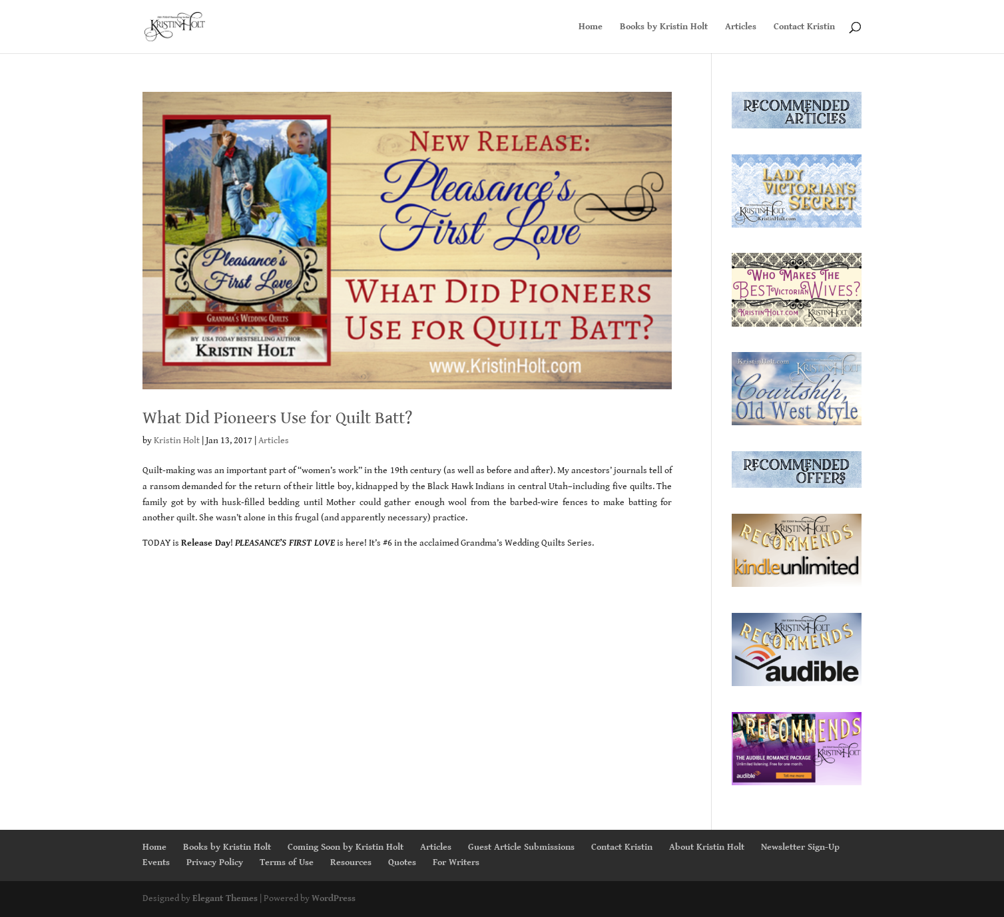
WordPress (334, 898)
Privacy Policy (214, 862)
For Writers (456, 862)
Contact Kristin (804, 27)
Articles (740, 27)
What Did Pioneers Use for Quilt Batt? (277, 418)
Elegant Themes (225, 898)
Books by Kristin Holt (664, 27)
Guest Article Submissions (521, 847)
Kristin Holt (177, 440)
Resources (351, 862)
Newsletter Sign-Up (800, 847)
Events (156, 862)
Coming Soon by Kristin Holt (345, 847)
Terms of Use (287, 862)
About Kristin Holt (706, 847)
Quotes (402, 862)
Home (591, 27)
